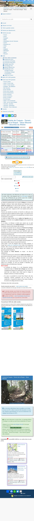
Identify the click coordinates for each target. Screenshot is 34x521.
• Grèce (5, 36)
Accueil (3, 23)
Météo (17, 188)
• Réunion (5, 53)
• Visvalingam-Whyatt (9, 72)
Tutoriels (4, 109)
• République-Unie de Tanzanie (10, 41)
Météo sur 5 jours (8, 75)
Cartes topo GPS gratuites (8, 79)
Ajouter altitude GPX (9, 67)
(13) (20, 8)
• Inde (4, 47)
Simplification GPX (8, 69)
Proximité (17, 185)
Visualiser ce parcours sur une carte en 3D (17, 157)
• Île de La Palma (7, 97)
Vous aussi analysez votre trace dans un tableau (17, 153)
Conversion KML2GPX (9, 62)
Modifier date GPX (8, 64)
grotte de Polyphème (13, 245)
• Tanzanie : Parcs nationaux (10, 107)
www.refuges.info (17, 424)
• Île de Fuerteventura (8, 92)
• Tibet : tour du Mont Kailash (10, 102)
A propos (11, 493)
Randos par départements (8, 30)
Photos (17, 183)
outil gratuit (24, 196)
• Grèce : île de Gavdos (8, 85)
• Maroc (5, 52)
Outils (3, 56)
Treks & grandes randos (7, 28)
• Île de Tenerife (6, 89)
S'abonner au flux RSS (7, 111)
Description (17, 180)
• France (5, 34)
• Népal (4, 39)
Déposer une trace (6, 25)
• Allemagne (6, 50)
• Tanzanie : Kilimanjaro (8, 105)
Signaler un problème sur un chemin (20, 495)
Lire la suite (10, 457)
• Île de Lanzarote (7, 94)
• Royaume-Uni (6, 44)
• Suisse (5, 42)
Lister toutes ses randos (22, 286)
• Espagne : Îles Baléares (9, 86)
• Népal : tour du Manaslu (9, 100)
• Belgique (5, 49)
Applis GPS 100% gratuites (8, 77)
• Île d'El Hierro (6, 99)
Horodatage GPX (8, 65)
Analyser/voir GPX (8, 59)
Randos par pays (6, 33)
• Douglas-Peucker (8, 70)
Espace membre (6, 14)
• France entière (7, 81)
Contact (23, 493)
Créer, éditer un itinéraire (9, 57)
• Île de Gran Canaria (8, 91)
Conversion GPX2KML (9, 61)
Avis (17, 190)
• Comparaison (7, 73)
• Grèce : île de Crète (8, 83)
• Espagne (5, 38)
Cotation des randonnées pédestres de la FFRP (19, 167)
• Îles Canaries (6, 88)
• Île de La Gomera (7, 96)
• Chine (4, 46)
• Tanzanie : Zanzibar (8, 103)
